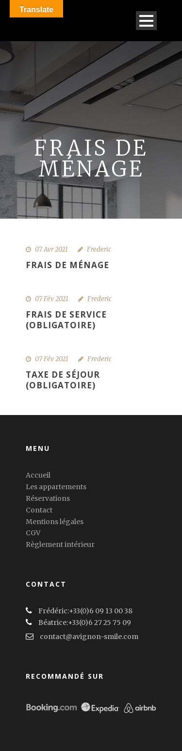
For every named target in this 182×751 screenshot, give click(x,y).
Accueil (38, 475)
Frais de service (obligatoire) (66, 320)
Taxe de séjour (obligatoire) (63, 380)
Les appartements (56, 486)
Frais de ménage (67, 265)
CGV (33, 532)
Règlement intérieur (60, 544)
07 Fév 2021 (51, 299)
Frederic (99, 249)
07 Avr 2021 (51, 249)
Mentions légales (54, 521)
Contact (39, 510)
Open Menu (146, 20)
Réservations (48, 498)
